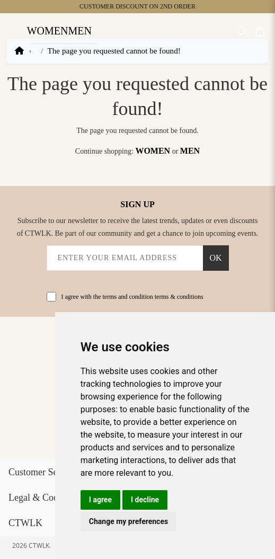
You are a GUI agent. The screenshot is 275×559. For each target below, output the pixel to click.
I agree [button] (100, 499)
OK (215, 257)
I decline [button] (145, 499)
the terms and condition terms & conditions (148, 296)
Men (79, 31)
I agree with (132, 296)
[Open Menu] (13, 31)
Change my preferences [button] (128, 521)
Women (47, 31)
